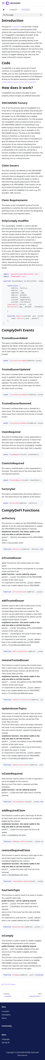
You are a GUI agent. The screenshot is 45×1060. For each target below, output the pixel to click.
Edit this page (8, 984)
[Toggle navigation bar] (3, 3)
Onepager (6, 1039)
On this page (8, 15)
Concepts (5, 1011)
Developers (6, 1015)
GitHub (5, 1042)
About (4, 1018)
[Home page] (4, 9)
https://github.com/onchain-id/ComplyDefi (19, 82)
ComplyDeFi (16, 26)
